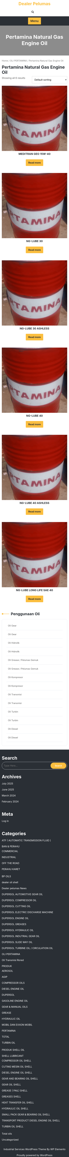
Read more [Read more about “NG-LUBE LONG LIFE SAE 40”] (34, 598)
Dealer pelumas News (14, 888)
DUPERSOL (8, 994)
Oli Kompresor (15, 677)
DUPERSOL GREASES (14, 924)
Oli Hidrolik (14, 642)
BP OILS (6, 876)
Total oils (7, 1133)
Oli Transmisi (15, 694)
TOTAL (5, 1036)
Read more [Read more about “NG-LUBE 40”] (34, 424)
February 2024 (10, 801)
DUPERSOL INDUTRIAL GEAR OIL (21, 936)
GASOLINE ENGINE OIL (15, 1000)
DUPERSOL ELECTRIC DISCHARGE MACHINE (27, 912)
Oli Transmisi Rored (13, 960)
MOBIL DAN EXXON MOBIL (17, 1024)
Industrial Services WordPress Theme (25, 1149)
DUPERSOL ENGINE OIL (15, 918)
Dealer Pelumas (35, 3)
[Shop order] (49, 79)
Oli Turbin (13, 711)
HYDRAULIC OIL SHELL (15, 1108)
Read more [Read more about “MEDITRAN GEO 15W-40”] (34, 162)
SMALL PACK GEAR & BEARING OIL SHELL (26, 1114)
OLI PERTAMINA (18, 60)
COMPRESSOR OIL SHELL (16, 1060)
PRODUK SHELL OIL (13, 1049)
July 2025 (7, 783)
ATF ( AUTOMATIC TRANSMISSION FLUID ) (26, 840)
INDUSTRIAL (9, 857)
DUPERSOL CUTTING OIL (16, 906)
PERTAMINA (9, 1030)
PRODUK (7, 966)
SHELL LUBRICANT (13, 1055)
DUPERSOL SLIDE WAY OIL (17, 942)
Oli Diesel (13, 728)
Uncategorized (10, 1139)
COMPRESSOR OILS (13, 982)
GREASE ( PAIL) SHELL (14, 1090)
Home (5, 60)
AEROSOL (7, 970)
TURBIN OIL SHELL (12, 1126)
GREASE (6, 1012)
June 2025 (8, 789)
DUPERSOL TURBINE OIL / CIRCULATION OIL (27, 948)
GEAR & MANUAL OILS (15, 1006)
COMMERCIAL (10, 851)
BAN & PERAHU (11, 846)
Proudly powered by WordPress (34, 1155)
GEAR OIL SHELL (11, 1084)
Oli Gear (12, 625)
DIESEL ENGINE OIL (13, 988)
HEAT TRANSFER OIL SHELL (18, 1102)
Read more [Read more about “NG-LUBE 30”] (34, 249)
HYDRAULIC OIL (11, 1018)
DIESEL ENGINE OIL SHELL (17, 1072)
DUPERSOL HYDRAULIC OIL (18, 930)
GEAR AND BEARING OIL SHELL (20, 1078)
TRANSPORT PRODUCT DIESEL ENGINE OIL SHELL (31, 1120)
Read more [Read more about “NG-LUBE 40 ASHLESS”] (34, 511)
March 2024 (9, 795)
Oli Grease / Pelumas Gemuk (23, 660)
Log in (5, 820)
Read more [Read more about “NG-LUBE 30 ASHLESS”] (34, 337)
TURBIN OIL (8, 1042)
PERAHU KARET (11, 869)
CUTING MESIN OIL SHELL (17, 1066)
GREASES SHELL (11, 1096)
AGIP (4, 976)
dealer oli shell (10, 882)
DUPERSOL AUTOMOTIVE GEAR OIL (22, 894)
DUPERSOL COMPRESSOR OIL (19, 900)
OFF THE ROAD (10, 863)
